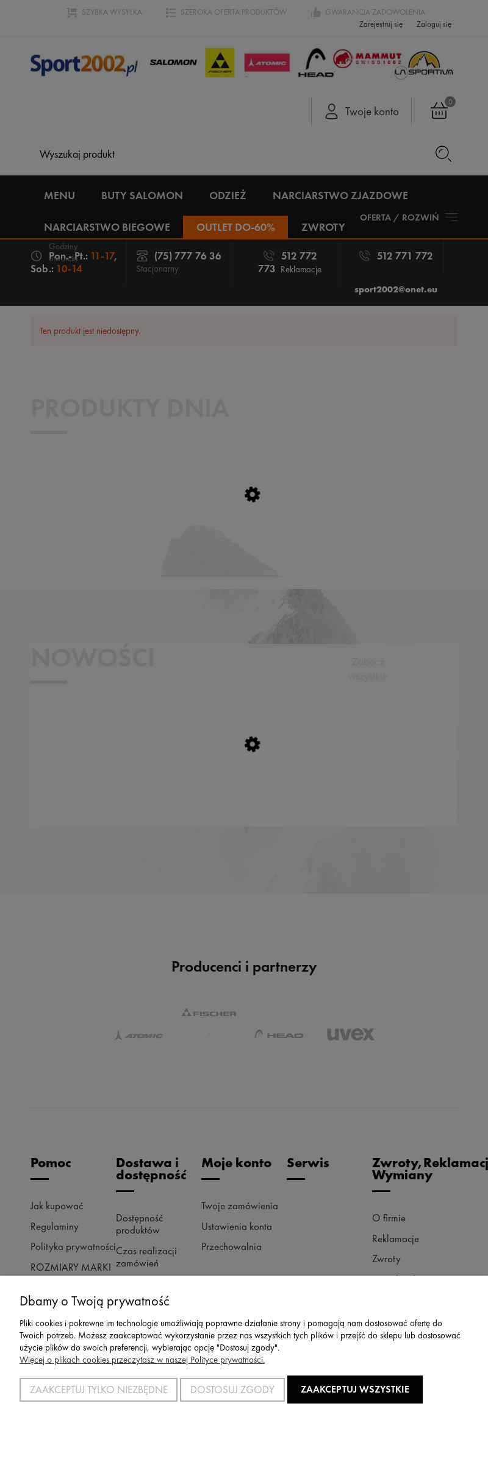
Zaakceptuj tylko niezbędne (99, 1389)
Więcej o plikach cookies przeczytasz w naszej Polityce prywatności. (142, 1360)
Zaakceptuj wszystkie (355, 1389)
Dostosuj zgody (232, 1389)
